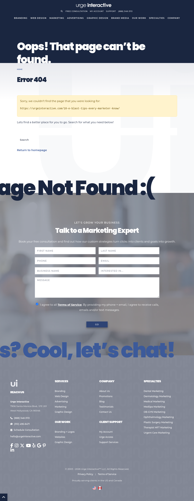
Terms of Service (70, 304)
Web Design (38, 18)
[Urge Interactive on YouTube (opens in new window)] (28, 445)
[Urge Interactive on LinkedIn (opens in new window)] (12, 450)
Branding (20, 18)
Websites (60, 437)
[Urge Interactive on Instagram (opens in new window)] (17, 445)
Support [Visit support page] (111, 11)
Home (20, 69)
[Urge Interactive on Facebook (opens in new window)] (11, 445)
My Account (106, 431)
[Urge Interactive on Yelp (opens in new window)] (34, 445)
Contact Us (105, 412)
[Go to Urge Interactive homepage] (93, 5)
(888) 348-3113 (20, 418)
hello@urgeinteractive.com (25, 436)
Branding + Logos (65, 431)
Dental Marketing (154, 391)
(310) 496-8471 (20, 424)
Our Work (139, 18)
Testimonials (106, 406)
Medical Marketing (154, 401)
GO (97, 324)
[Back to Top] (3, 497)
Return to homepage (32, 150)
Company (174, 18)
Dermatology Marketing (157, 396)
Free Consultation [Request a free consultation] (77, 11)
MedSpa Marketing (154, 406)
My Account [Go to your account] (97, 11)
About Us (104, 391)
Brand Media (120, 18)
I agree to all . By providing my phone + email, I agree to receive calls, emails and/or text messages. (99, 307)
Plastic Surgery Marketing (158, 422)
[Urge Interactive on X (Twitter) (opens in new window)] (22, 445)
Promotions (105, 396)
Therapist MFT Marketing (158, 427)
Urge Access (106, 437)
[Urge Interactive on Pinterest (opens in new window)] (44, 445)
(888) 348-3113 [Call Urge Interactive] (125, 11)
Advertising (75, 18)
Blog (102, 401)
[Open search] (62, 11)
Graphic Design (97, 18)
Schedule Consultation (24, 430)
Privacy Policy (85, 474)
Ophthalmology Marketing (159, 417)
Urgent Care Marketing (157, 432)
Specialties (157, 18)
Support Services (108, 442)
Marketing (56, 18)
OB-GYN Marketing (154, 412)
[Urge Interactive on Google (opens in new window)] (39, 445)
